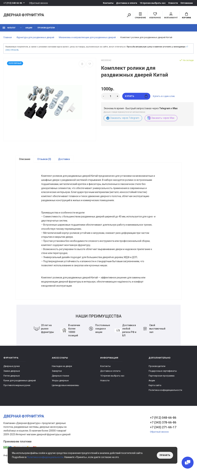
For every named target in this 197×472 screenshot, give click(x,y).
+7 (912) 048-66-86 (12, 3)
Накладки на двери (62, 368)
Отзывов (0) (44, 159)
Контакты (108, 3)
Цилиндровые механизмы (65, 387)
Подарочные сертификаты (163, 372)
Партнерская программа (161, 377)
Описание (24, 159)
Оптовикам (186, 3)
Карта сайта (155, 387)
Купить (136, 96)
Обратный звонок (38, 3)
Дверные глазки (60, 377)
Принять (165, 455)
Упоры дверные (60, 382)
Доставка (64, 159)
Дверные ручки (11, 368)
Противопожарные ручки (16, 387)
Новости (173, 3)
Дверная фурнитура (23, 15)
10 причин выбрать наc (153, 3)
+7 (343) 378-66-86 (163, 424)
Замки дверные (11, 372)
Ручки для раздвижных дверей (19, 382)
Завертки (57, 372)
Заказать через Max (161, 118)
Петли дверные (11, 377)
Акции (28, 28)
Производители (46, 28)
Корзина (186, 15)
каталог (9, 28)
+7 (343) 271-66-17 (163, 429)
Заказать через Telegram (122, 118)
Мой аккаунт (171, 15)
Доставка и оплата (126, 3)
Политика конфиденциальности (165, 391)
